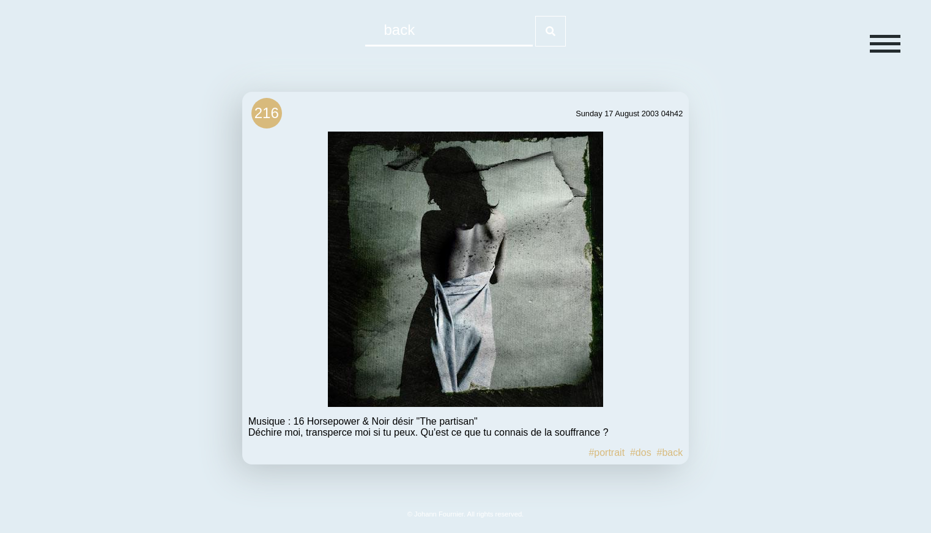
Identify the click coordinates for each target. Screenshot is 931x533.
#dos (640, 452)
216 (266, 113)
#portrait (606, 452)
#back (670, 452)
